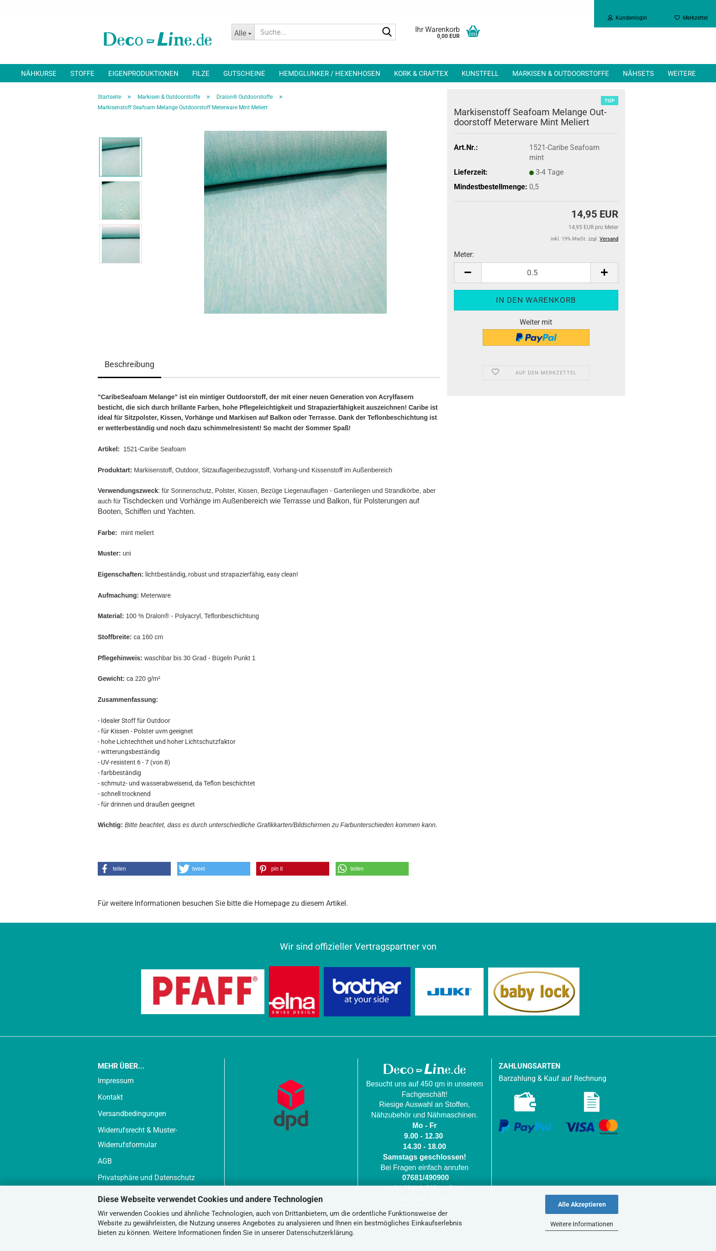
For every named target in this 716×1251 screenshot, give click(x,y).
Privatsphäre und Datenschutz (146, 1177)
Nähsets (638, 74)
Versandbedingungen (132, 1113)
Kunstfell (480, 74)
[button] (467, 272)
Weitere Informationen (581, 1224)
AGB (105, 1161)
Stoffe (82, 74)
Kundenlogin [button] (627, 18)
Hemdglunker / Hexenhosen (329, 74)
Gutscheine (244, 74)
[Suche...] (243, 32)
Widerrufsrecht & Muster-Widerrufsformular (137, 1137)
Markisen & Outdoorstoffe (560, 74)
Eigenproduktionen (143, 74)
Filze (201, 74)
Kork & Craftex (421, 74)
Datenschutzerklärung (319, 1233)
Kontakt (110, 1097)
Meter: (464, 254)
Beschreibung (129, 364)
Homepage (272, 903)
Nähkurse (39, 74)
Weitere (682, 74)
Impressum (116, 1080)
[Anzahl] (536, 272)
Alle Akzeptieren (582, 1204)
